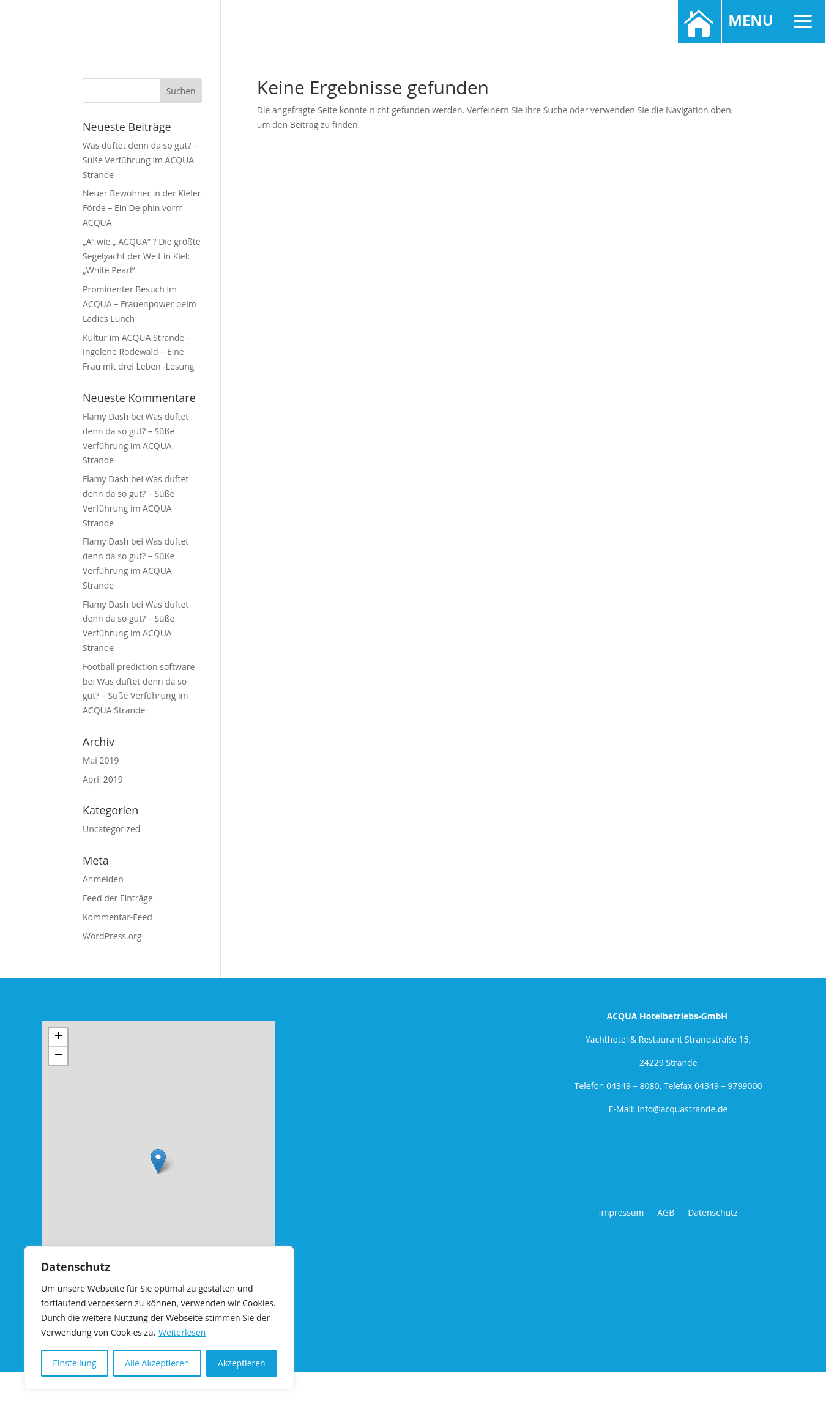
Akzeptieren (242, 1363)
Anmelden (103, 879)
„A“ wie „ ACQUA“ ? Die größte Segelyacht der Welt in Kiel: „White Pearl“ (142, 256)
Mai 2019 (101, 760)
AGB (667, 1212)
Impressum (623, 1212)
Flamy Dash (105, 416)
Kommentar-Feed (117, 917)
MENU (772, 22)
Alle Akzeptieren (157, 1363)
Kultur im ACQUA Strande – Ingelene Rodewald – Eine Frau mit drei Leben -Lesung (138, 352)
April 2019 (103, 779)
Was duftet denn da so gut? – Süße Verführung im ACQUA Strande (140, 160)
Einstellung (74, 1363)
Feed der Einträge (118, 898)
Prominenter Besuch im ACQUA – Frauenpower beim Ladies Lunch (139, 303)
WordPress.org (112, 936)
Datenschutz (712, 1212)
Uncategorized (111, 829)
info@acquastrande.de (683, 1109)
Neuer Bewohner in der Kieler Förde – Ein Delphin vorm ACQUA (142, 207)
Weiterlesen (182, 1332)
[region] (159, 1318)
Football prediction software (139, 666)
